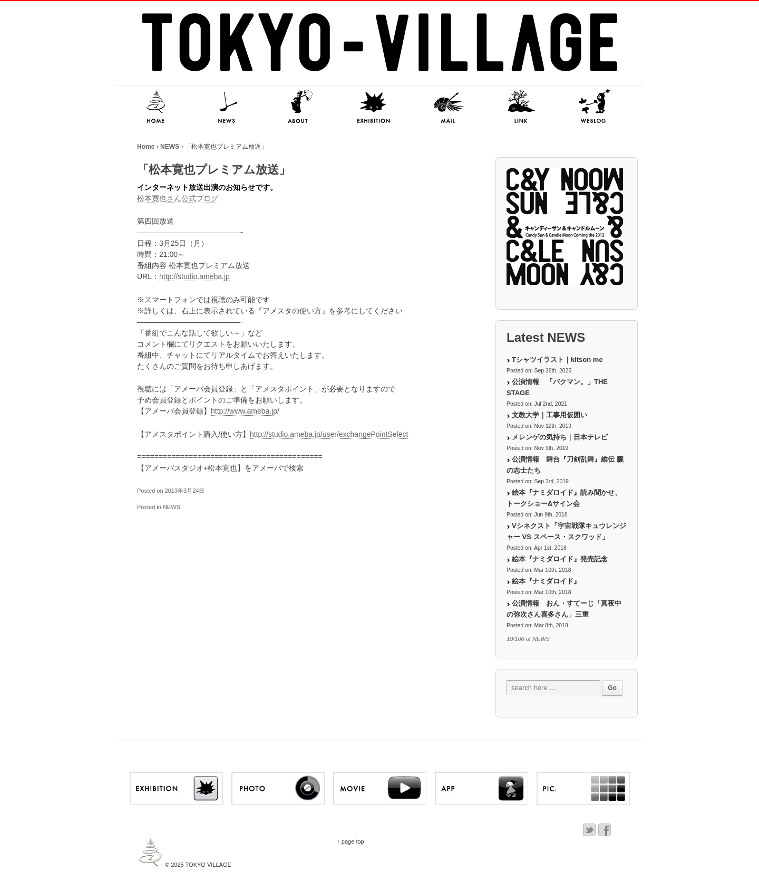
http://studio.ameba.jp (194, 276)
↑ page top (350, 841)
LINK (522, 107)
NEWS (227, 107)
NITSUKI (595, 107)
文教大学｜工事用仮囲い (549, 415)
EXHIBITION (374, 107)
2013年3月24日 (185, 490)
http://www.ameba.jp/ (245, 411)
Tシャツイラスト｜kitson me (557, 359)
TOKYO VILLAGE (207, 865)
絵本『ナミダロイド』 (546, 581)
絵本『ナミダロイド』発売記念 (560, 559)
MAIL (448, 107)
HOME (153, 107)
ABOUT (300, 107)
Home (145, 146)
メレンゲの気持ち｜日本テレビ (560, 437)
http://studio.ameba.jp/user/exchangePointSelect (329, 434)
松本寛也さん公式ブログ (177, 198)
